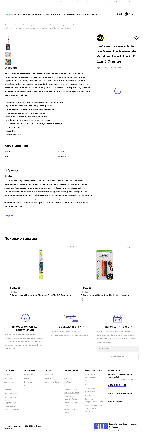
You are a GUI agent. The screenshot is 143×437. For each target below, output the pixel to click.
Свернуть (9, 216)
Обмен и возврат (92, 385)
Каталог (18, 14)
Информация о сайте (118, 430)
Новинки (8, 14)
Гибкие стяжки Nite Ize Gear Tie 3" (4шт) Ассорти (105, 295)
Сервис (90, 2)
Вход (119, 14)
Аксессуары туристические (37, 25)
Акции (7, 374)
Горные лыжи (69, 14)
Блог (97, 2)
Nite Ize (8, 176)
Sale (98, 14)
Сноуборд (81, 14)
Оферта (88, 395)
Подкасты (123, 2)
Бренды (90, 14)
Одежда (26, 14)
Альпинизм (56, 14)
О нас (26, 378)
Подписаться (117, 357)
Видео (109, 2)
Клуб (102, 2)
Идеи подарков (11, 394)
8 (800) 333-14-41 (117, 385)
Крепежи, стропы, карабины (65, 25)
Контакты (81, 2)
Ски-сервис (49, 374)
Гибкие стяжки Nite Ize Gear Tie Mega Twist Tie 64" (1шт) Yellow (41, 295)
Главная (8, 25)
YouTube (67, 382)
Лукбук (7, 390)
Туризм (45, 14)
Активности (9, 382)
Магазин (30, 370)
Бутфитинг (48, 378)
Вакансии (28, 386)
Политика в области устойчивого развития (93, 408)
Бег (39, 14)
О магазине (134, 2)
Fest (115, 2)
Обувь (34, 14)
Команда (28, 382)
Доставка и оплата (67, 2)
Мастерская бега (51, 382)
